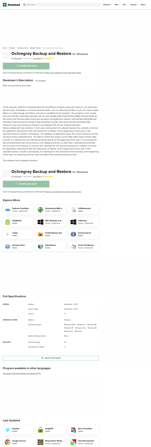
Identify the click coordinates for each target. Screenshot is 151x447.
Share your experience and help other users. (63, 73)
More (144, 5)
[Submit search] (24, 5)
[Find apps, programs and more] (62, 5)
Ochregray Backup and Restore (49, 53)
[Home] (5, 48)
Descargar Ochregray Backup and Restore (20, 373)
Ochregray (42, 81)
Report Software (51, 358)
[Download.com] (11, 5)
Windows (106, 5)
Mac (116, 5)
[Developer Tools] (22, 48)
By (16, 58)
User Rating (43, 58)
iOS (124, 5)
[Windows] (12, 48)
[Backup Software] (35, 48)
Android (133, 5)
